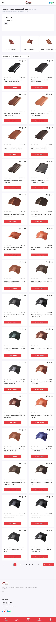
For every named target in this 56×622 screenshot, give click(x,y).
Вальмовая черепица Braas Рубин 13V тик (41, 483)
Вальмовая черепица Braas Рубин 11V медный (41, 248)
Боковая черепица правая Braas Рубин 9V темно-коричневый (39, 147)
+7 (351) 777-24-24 (7, 602)
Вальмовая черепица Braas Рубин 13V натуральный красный (14, 449)
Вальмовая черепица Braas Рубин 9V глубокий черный (41, 550)
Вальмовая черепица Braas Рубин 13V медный (41, 416)
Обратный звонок (6, 603)
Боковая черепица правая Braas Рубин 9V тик (13, 181)
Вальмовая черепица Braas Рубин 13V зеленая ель (14, 349)
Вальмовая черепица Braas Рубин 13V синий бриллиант (41, 449)
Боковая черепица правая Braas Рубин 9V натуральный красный (13, 147)
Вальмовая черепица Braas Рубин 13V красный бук (14, 416)
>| (38, 564)
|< (3, 564)
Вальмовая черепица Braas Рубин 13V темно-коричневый (14, 483)
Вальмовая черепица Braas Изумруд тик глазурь (41, 215)
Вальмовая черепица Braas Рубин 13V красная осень (41, 382)
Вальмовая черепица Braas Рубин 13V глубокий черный (41, 315)
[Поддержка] (53, 2)
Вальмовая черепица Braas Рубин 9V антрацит (14, 550)
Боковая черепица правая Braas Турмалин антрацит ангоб (39, 181)
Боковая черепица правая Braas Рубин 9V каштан (13, 114)
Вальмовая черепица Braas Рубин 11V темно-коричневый (41, 282)
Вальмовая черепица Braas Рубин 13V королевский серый (14, 382)
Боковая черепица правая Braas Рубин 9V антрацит (39, 80)
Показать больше (48, 564)
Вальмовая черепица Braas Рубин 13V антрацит (14, 315)
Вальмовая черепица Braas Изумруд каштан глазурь (14, 215)
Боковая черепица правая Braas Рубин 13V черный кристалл (13, 80)
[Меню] (2, 2)
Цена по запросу (12, 87)
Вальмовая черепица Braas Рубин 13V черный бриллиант (14, 516)
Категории (6, 56)
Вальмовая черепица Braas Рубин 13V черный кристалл (41, 516)
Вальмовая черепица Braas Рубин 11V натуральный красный (14, 282)
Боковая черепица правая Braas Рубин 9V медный (39, 114)
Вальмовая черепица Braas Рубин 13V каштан (41, 349)
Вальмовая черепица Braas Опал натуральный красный (13, 248)
